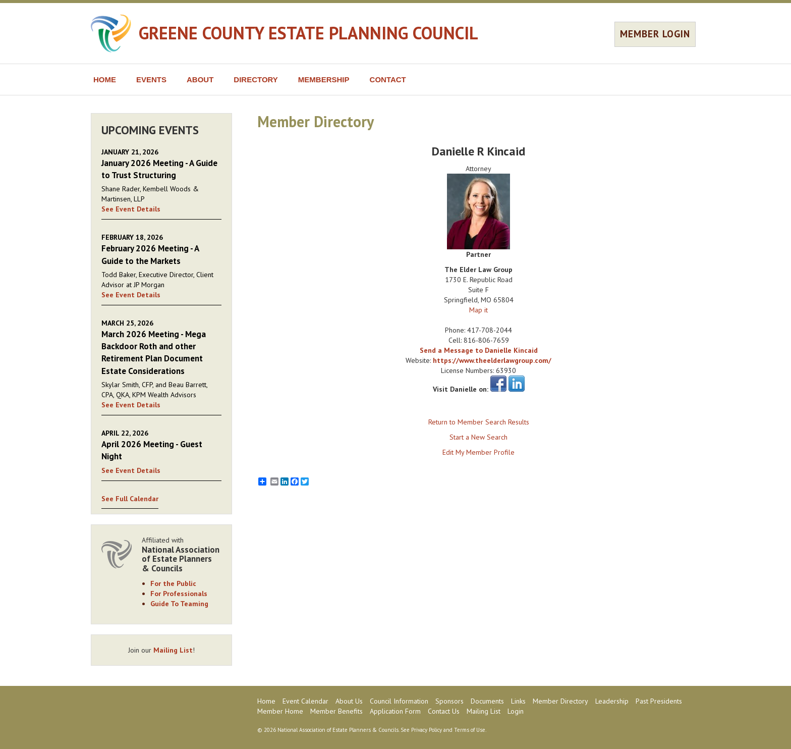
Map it (478, 309)
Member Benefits (336, 711)
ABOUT (200, 79)
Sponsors (449, 701)
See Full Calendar (129, 498)
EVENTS (151, 79)
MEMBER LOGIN (655, 34)
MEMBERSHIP (324, 79)
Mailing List (173, 650)
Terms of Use (469, 729)
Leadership (612, 701)
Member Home (280, 711)
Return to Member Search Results (478, 421)
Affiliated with (181, 554)
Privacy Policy (426, 729)
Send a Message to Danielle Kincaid (479, 350)
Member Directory (560, 701)
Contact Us (444, 711)
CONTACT (388, 79)
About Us (349, 701)
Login (515, 711)
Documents (487, 701)
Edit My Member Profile (478, 452)
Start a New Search (478, 437)
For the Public (173, 583)
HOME (104, 79)
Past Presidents (659, 701)
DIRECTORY (256, 79)
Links (518, 701)
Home (266, 701)
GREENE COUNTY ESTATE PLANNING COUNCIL (308, 33)
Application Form (395, 711)
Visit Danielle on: (460, 389)
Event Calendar (305, 701)
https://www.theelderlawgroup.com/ (492, 360)
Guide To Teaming (179, 603)
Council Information (399, 701)
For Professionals (178, 593)
